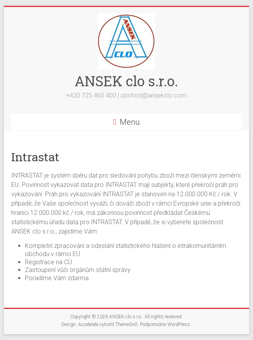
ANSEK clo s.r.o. (126, 80)
